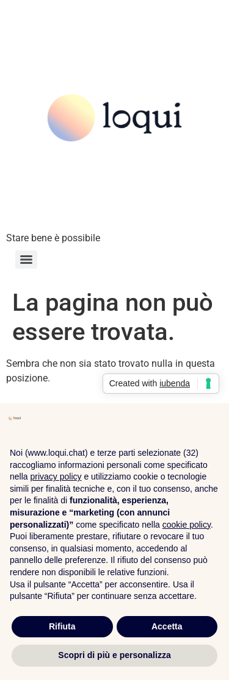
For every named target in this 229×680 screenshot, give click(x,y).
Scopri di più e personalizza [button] (114, 655)
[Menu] (26, 259)
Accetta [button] (167, 626)
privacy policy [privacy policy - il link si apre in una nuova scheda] (55, 476)
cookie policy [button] (186, 524)
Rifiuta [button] (62, 626)
